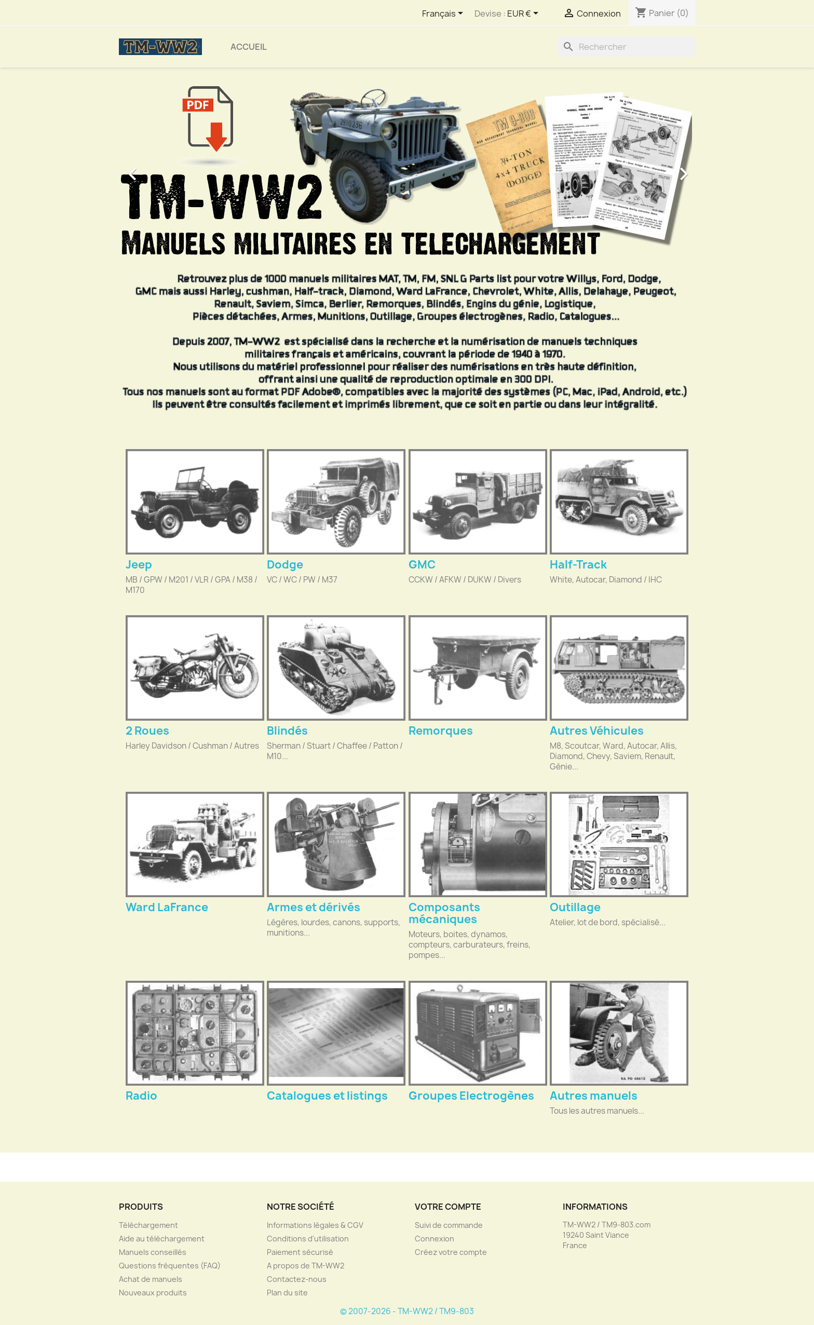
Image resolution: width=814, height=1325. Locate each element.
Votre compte (448, 1206)
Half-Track (578, 564)
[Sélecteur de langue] (444, 14)
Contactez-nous (297, 1279)
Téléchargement (148, 1225)
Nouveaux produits (153, 1292)
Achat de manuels (150, 1279)
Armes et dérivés (313, 907)
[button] (162, 168)
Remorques (441, 730)
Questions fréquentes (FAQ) (170, 1265)
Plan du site (287, 1292)
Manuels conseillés (152, 1252)
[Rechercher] (626, 46)
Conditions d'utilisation (308, 1238)
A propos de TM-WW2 (305, 1265)
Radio (141, 1095)
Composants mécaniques (444, 913)
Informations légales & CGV (315, 1225)
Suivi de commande (449, 1225)
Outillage (575, 907)
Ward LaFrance (167, 907)
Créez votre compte (451, 1252)
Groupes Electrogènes (471, 1095)
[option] (407, 168)
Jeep (139, 564)
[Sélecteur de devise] (524, 14)
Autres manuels (593, 1095)
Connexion (434, 1238)
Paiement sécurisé (300, 1252)
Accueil (248, 46)
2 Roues (147, 730)
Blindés (287, 730)
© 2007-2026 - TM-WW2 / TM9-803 (407, 1311)
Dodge (285, 564)
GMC (422, 564)
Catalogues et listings (327, 1095)
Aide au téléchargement (162, 1238)
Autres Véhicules (597, 730)
